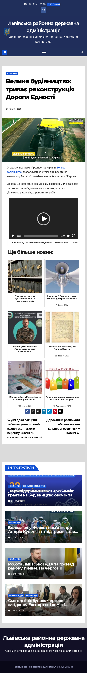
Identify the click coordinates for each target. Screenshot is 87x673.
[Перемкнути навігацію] (44, 52)
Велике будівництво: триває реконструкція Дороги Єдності (40, 89)
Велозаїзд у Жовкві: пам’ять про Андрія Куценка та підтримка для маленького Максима (41, 531)
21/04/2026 (17, 501)
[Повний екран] (73, 236)
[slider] (41, 236)
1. (40, 242)
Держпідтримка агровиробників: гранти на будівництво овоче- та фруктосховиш (41, 495)
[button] (82, 52)
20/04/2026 (17, 574)
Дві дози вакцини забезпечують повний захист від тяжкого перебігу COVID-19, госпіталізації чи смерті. (24, 428)
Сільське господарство (34, 486)
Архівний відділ (16, 596)
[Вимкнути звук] (68, 236)
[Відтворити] (13, 236)
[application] (43, 218)
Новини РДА (12, 73)
